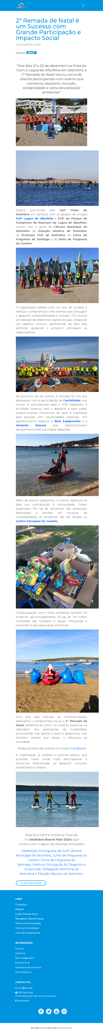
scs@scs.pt (23, 988)
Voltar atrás (31, 883)
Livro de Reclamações (27, 933)
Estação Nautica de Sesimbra (60, 874)
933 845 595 (35, 994)
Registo (19, 909)
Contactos (21, 904)
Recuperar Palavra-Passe (29, 918)
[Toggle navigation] (83, 5)
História (20, 953)
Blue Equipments (67, 421)
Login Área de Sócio (26, 914)
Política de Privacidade (28, 923)
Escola (19, 948)
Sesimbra (22, 1000)
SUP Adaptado (24, 958)
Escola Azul (22, 962)
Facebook (78, 748)
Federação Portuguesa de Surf (44, 851)
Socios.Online (64, 1028)
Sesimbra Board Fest (28, 967)
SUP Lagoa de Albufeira (34, 218)
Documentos (23, 972)
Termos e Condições (27, 928)
